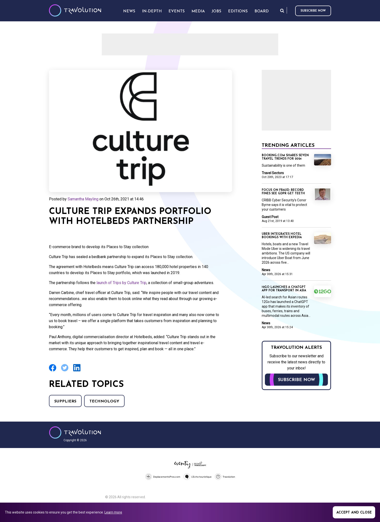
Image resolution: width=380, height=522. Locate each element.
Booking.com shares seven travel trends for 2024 (285, 157)
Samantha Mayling (83, 199)
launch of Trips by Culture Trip (121, 282)
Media (198, 11)
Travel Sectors (273, 172)
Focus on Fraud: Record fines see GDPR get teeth (283, 192)
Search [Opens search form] (282, 10)
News (266, 270)
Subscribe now (313, 10)
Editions (238, 11)
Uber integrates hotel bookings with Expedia (282, 236)
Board (261, 11)
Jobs (216, 11)
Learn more (113, 512)
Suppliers (65, 401)
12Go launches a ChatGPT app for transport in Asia (284, 289)
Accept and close (354, 512)
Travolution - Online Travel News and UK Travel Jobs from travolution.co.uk (75, 432)
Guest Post (270, 216)
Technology (104, 401)
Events (176, 11)
